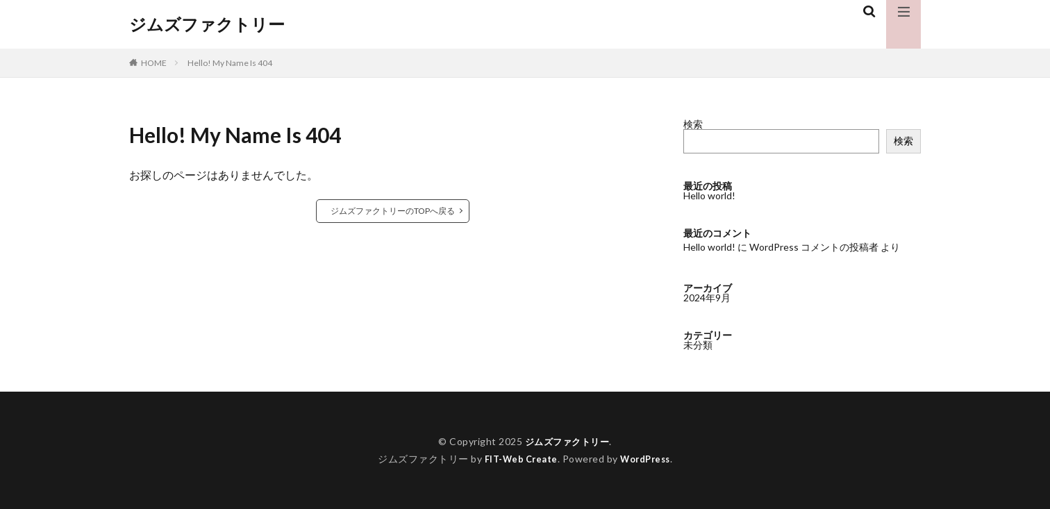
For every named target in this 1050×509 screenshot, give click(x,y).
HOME (154, 63)
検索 (693, 124)
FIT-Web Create (518, 459)
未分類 (697, 345)
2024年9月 (707, 297)
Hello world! (709, 195)
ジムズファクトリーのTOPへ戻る (393, 211)
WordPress (649, 459)
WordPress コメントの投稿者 (813, 247)
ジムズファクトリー (207, 24)
